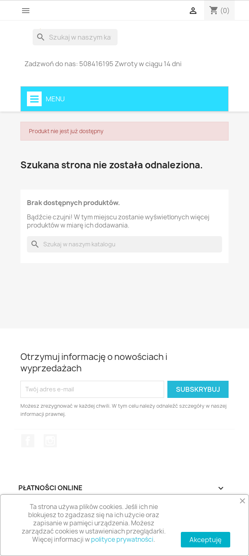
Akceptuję (205, 539)
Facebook (27, 440)
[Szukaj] (75, 37)
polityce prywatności (122, 539)
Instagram (50, 440)
